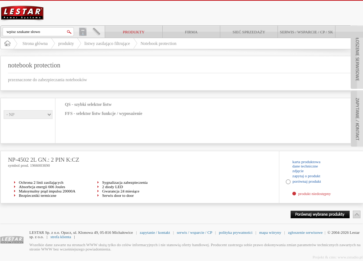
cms (332, 257)
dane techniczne (305, 166)
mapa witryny (270, 232)
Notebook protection (158, 43)
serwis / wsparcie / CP (194, 232)
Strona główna (35, 43)
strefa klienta (60, 237)
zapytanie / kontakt (155, 232)
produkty (134, 32)
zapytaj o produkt (306, 176)
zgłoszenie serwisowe (305, 232)
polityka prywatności (236, 232)
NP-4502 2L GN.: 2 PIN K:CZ (43, 160)
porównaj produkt (307, 181)
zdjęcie (298, 171)
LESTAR (22, 5)
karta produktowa (306, 162)
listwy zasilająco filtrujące (107, 43)
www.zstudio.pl (350, 257)
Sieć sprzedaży (249, 32)
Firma (191, 32)
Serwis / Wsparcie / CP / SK (306, 32)
